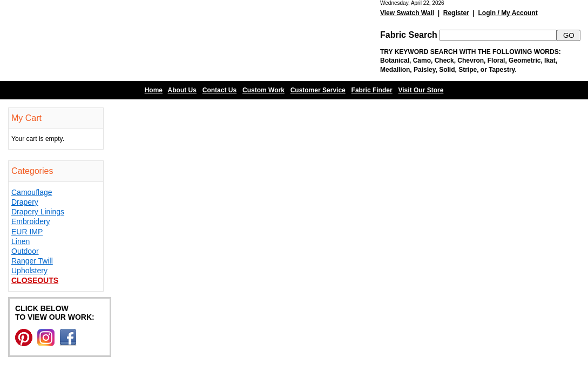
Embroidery (30, 221)
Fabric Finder (372, 90)
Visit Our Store (421, 90)
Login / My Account (507, 13)
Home (154, 90)
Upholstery (29, 270)
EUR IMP (27, 231)
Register (456, 13)
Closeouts (34, 280)
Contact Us (219, 90)
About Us (182, 90)
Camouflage (31, 192)
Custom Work (263, 90)
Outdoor (25, 251)
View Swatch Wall (407, 13)
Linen (20, 241)
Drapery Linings (37, 211)
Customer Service (318, 90)
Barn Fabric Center (108, 40)
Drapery (24, 202)
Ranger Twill (32, 261)
